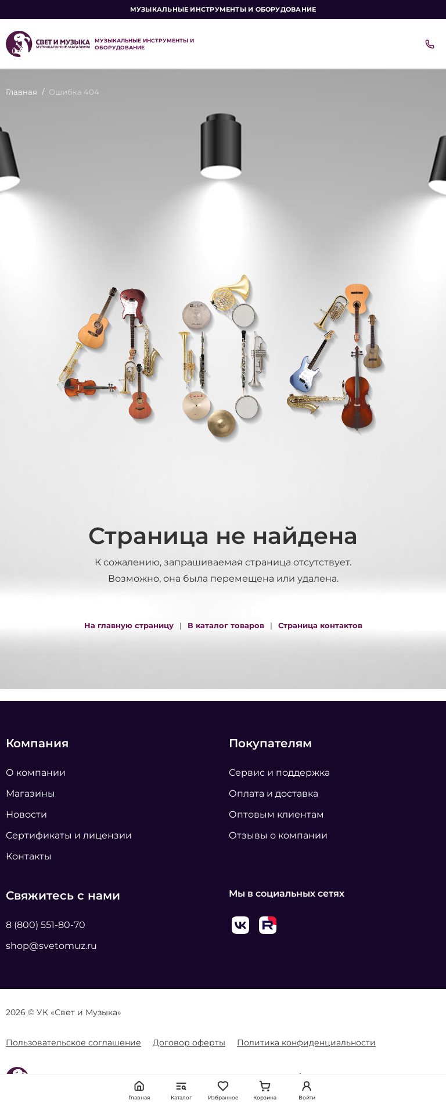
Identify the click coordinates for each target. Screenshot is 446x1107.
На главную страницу (129, 625)
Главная (21, 91)
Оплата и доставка (273, 793)
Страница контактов (320, 625)
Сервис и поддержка (279, 772)
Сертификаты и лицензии (69, 835)
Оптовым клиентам (276, 814)
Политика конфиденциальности (306, 1042)
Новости (26, 814)
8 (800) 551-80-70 (45, 924)
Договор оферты (189, 1042)
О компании (36, 772)
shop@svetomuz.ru (51, 945)
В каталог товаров (226, 625)
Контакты (29, 856)
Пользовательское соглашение (73, 1042)
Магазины (30, 793)
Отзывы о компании (278, 835)
